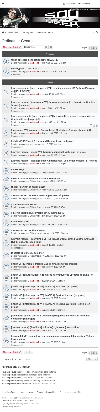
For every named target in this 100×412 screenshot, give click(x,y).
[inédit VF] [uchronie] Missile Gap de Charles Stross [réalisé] (44, 264)
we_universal (10, 404)
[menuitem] (96, 32)
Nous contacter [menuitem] (26, 392)
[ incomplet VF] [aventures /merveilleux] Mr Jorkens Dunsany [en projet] (51, 130)
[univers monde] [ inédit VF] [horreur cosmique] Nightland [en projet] (49, 152)
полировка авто (20, 221)
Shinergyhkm (35, 172)
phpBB (15, 398)
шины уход (17, 169)
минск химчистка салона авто (28, 186)
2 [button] (93, 47)
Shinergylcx (35, 181)
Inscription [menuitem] (69, 3)
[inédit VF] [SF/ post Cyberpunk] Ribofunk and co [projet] (42, 141)
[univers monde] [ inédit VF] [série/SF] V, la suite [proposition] (45, 327)
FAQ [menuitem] (2, 26)
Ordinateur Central (17, 41)
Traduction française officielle (12, 401)
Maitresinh (34, 63)
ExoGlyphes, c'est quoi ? (25, 68)
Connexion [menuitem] (84, 3)
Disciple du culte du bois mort (27, 253)
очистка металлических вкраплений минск (35, 178)
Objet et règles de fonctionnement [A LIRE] (34, 60)
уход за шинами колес (24, 204)
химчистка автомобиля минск (28, 230)
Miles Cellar (29, 401)
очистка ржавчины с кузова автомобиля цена (37, 213)
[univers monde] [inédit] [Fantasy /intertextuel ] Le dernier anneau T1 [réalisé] (54, 160)
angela (33, 144)
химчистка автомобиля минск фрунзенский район (40, 195)
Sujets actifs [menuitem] (94, 9)
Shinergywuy (35, 198)
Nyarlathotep (35, 256)
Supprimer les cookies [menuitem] (46, 392)
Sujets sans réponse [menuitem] (80, 9)
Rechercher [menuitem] (10, 26)
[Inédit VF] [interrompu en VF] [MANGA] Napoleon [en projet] (44, 286)
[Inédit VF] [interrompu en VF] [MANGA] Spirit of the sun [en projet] (48, 295)
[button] (96, 48)
